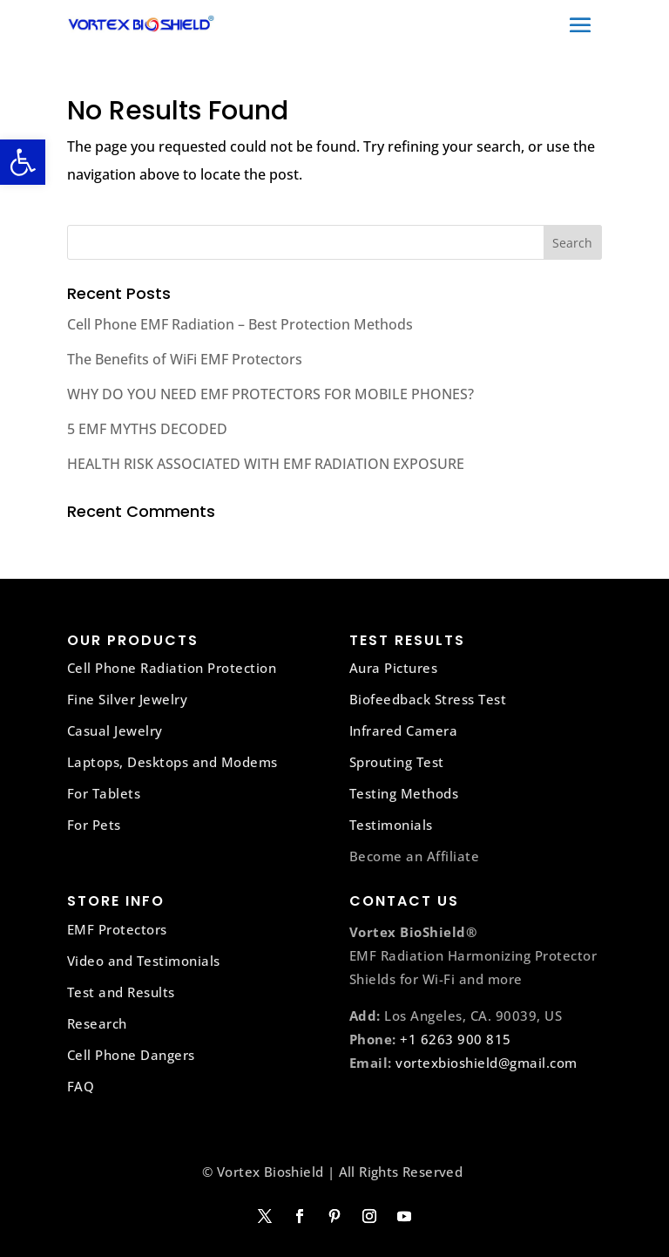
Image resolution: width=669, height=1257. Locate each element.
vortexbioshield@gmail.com (486, 1062)
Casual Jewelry (115, 730)
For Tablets (104, 793)
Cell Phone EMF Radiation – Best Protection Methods (240, 324)
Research (97, 1023)
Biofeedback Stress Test (428, 699)
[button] (22, 162)
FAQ (81, 1086)
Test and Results (121, 992)
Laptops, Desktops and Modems (172, 762)
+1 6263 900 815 (455, 1039)
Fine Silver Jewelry (127, 699)
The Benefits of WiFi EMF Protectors (184, 359)
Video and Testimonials (143, 960)
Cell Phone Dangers (131, 1054)
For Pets (94, 824)
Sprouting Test (396, 762)
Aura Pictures (393, 667)
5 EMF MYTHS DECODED (147, 428)
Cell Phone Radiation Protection (172, 667)
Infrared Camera (403, 730)
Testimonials (391, 824)
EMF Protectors (117, 929)
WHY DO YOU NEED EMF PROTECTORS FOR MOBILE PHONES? (270, 394)
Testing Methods (404, 793)
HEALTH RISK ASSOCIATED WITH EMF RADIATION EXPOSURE (265, 463)
